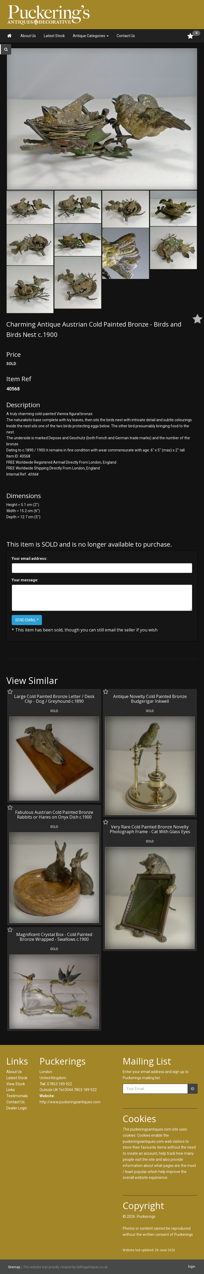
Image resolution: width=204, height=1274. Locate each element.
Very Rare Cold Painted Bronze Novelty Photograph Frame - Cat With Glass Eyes (150, 829)
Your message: (25, 580)
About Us (28, 36)
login (191, 1266)
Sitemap (14, 1267)
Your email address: (29, 558)
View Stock (15, 1084)
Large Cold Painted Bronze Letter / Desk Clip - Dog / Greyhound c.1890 (54, 698)
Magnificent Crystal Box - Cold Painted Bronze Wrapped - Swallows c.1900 (54, 937)
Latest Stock (54, 36)
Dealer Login (16, 1108)
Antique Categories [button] (91, 36)
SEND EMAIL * (27, 620)
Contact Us (126, 36)
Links (10, 1090)
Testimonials (17, 1096)
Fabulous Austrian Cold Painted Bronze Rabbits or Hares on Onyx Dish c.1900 (54, 814)
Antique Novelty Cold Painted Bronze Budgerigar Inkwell (150, 698)
